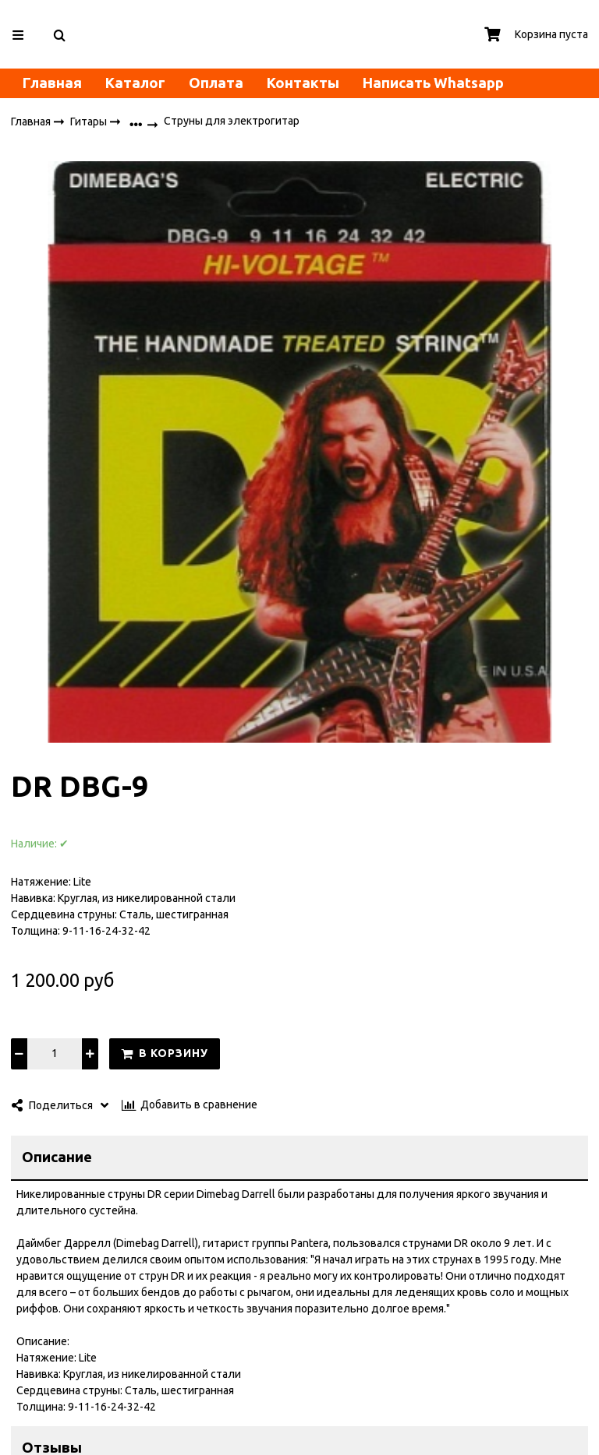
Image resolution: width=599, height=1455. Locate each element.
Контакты (303, 83)
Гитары (89, 121)
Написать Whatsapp (433, 83)
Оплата (216, 83)
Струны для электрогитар (232, 121)
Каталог (135, 83)
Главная (52, 83)
